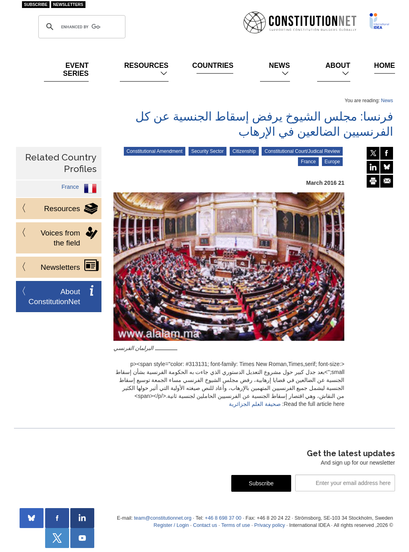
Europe (332, 161)
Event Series (76, 69)
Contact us (205, 525)
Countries (215, 65)
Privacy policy (269, 525)
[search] (80, 27)
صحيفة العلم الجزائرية (255, 404)
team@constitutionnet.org (162, 518)
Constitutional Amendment (155, 151)
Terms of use (235, 525)
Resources (146, 69)
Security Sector (207, 151)
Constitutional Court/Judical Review (302, 151)
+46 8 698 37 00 (223, 518)
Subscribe (36, 4)
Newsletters (68, 4)
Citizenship (244, 151)
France (308, 161)
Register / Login (171, 525)
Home (384, 65)
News (279, 69)
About (338, 69)
